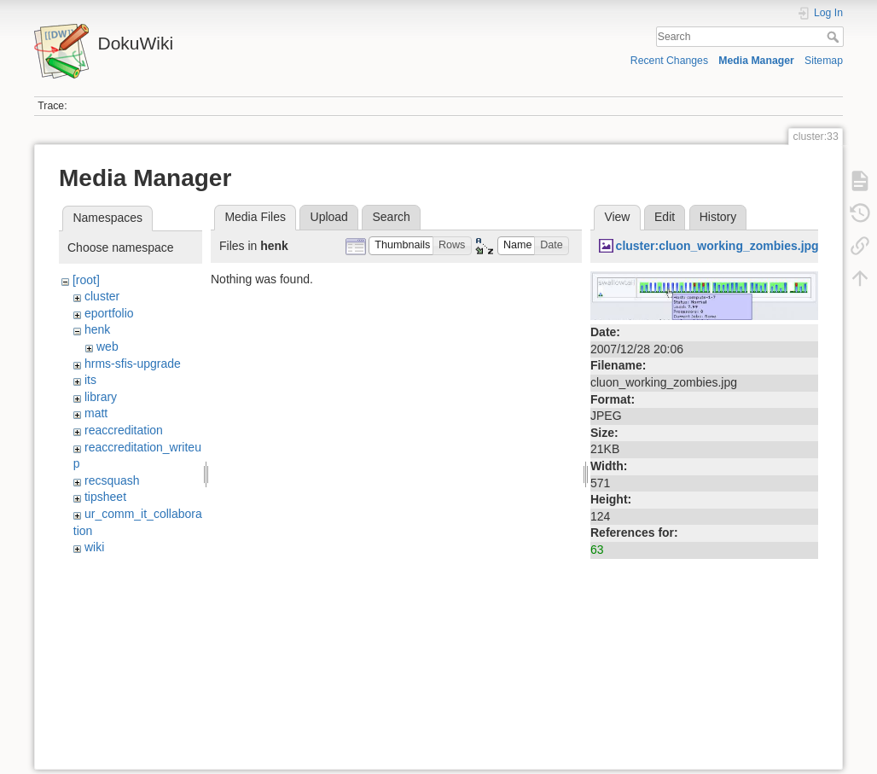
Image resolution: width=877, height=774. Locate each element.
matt (95, 413)
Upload (329, 217)
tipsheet (105, 496)
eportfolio (109, 313)
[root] (86, 280)
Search (835, 37)
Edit (664, 217)
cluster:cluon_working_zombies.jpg (717, 246)
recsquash (112, 480)
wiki (94, 547)
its (90, 380)
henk (97, 329)
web (107, 346)
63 (597, 549)
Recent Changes (669, 61)
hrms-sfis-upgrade (132, 363)
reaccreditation (123, 430)
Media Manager (756, 61)
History (718, 217)
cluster (101, 296)
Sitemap (823, 61)
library (100, 397)
